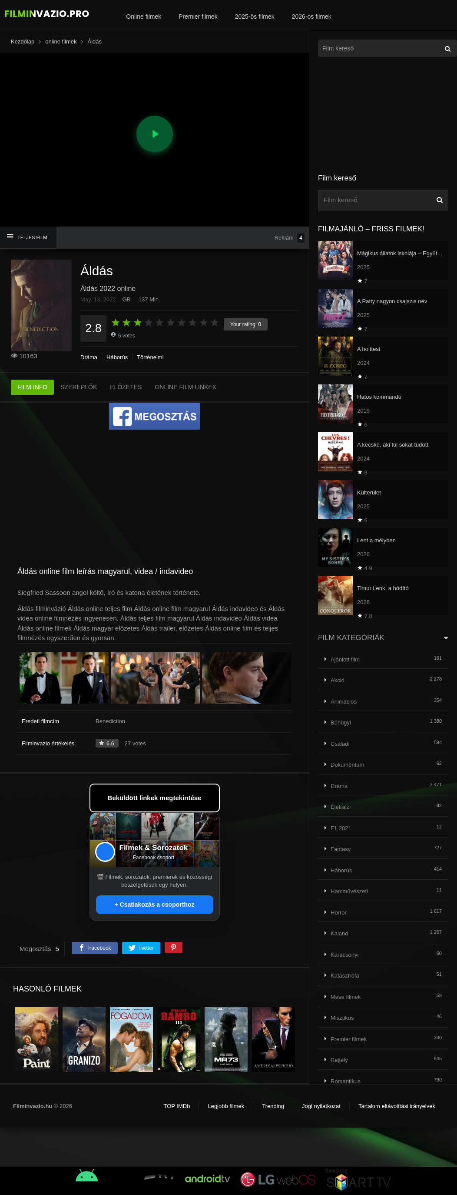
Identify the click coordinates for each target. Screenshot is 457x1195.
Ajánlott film (345, 659)
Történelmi (150, 357)
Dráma (88, 357)
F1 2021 (341, 828)
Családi (340, 744)
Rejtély (339, 1060)
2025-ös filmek (255, 16)
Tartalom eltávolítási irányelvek (396, 1106)
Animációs (344, 701)
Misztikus (342, 1018)
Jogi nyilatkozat (321, 1106)
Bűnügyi (341, 722)
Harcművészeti (349, 891)
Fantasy (341, 849)
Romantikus (346, 1081)
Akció (337, 680)
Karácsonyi (344, 954)
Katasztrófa (345, 975)
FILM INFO (32, 387)
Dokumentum (347, 764)
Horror (339, 912)
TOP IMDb (176, 1106)
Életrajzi (341, 807)
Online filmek (143, 16)
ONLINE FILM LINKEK (185, 387)
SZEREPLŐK (78, 387)
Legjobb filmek (226, 1106)
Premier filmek (198, 16)
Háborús (117, 357)
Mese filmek (346, 997)
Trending (273, 1106)
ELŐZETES (126, 387)
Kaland (339, 933)
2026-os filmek (311, 16)
